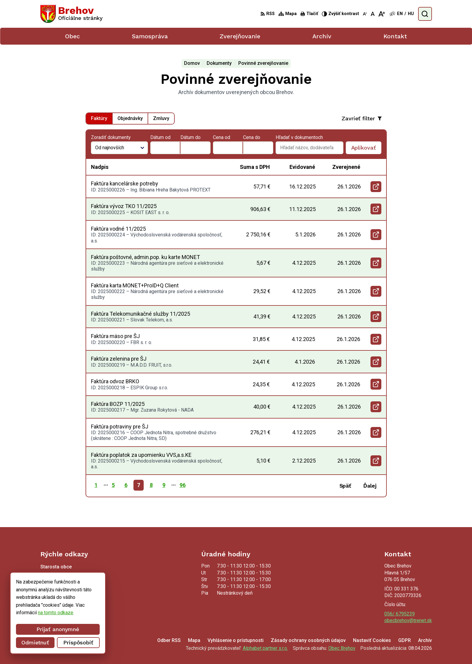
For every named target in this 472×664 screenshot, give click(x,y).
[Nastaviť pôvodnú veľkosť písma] (373, 14)
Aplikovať (366, 149)
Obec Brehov (341, 648)
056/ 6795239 (399, 614)
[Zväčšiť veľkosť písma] (381, 14)
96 (183, 485)
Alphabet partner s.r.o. (265, 648)
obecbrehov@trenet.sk (408, 620)
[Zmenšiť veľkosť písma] (365, 14)
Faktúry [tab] (99, 118)
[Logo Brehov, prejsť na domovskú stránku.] (71, 14)
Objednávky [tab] (130, 118)
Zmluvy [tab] (161, 118)
